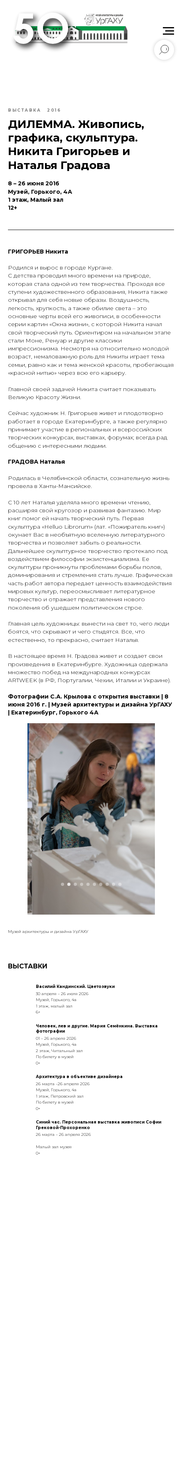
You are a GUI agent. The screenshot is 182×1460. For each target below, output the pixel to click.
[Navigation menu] (168, 31)
